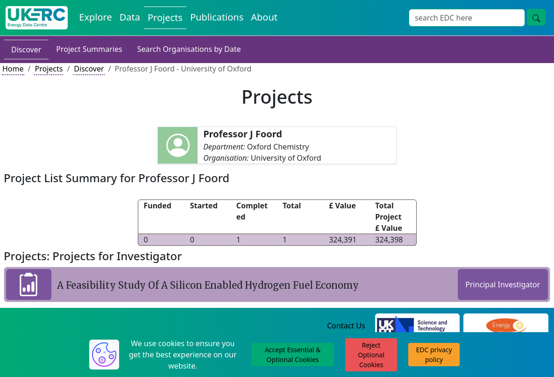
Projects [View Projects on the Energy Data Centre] (165, 17)
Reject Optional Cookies (371, 355)
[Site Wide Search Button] (536, 17)
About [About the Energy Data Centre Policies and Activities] (264, 17)
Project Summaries (89, 49)
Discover (26, 49)
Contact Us (346, 325)
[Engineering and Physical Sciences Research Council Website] (506, 326)
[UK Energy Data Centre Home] (37, 18)
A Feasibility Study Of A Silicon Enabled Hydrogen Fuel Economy (208, 285)
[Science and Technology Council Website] (417, 326)
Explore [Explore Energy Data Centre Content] (95, 17)
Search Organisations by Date (189, 49)
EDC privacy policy (434, 354)
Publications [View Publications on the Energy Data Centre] (216, 17)
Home (13, 69)
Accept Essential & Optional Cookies (292, 354)
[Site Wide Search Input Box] (467, 18)
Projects (49, 69)
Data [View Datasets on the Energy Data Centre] (130, 17)
